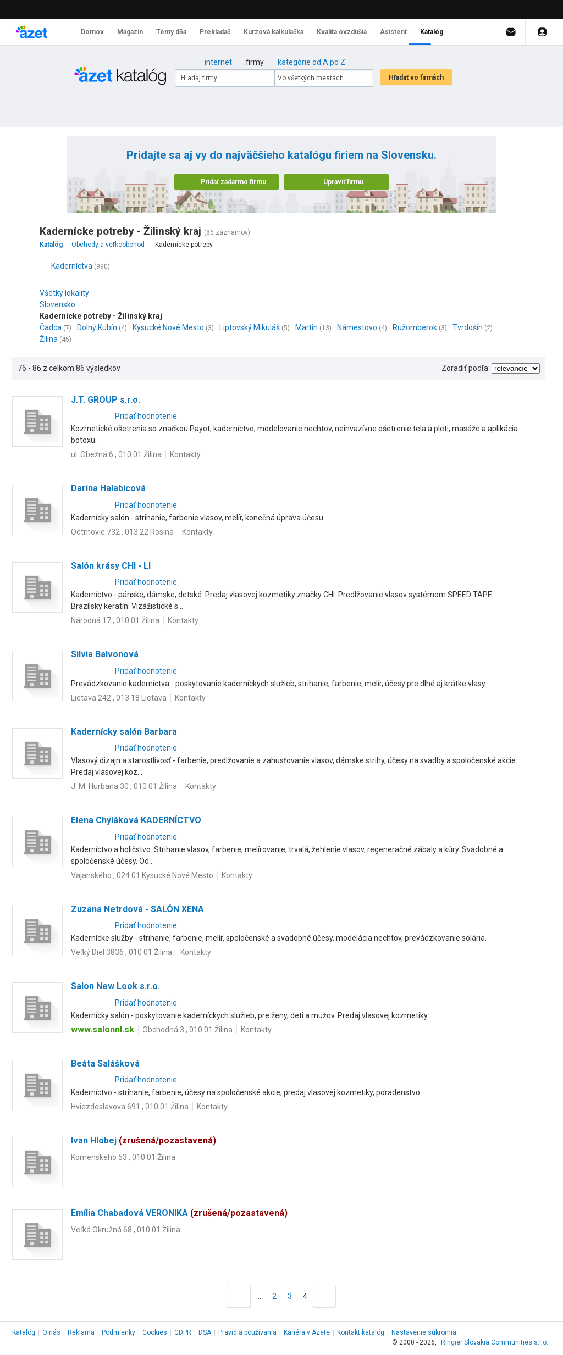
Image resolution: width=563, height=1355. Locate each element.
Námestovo (357, 327)
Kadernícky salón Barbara (124, 731)
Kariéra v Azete (307, 1332)
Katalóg (23, 1332)
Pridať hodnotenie (146, 416)
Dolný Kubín (97, 327)
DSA (204, 1332)
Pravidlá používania (247, 1332)
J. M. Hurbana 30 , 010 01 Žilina (124, 786)
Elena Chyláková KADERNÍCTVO (136, 820)
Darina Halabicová (108, 488)
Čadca (51, 327)
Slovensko (60, 304)
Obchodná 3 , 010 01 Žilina (187, 1029)
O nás (51, 1332)
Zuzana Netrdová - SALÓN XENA (137, 909)
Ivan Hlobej (143, 1140)
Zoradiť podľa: (465, 368)
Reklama (81, 1332)
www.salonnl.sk (102, 1029)
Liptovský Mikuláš (249, 327)
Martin (306, 327)
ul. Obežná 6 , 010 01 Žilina (116, 454)
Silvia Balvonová (105, 654)
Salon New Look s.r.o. (115, 986)
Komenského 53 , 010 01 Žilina (123, 1157)
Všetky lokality (64, 292)
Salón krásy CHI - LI (111, 565)
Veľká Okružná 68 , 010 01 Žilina (125, 1229)
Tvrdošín (467, 327)
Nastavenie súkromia (423, 1332)
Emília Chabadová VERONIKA (179, 1213)
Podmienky (118, 1332)
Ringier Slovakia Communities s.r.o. (494, 1342)
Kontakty (185, 454)
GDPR (182, 1332)
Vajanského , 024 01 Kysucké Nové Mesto (142, 875)
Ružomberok (415, 327)
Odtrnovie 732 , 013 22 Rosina (122, 531)
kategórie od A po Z (311, 62)
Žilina (49, 339)
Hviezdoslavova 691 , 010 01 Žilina (130, 1106)
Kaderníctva (71, 266)
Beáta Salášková (105, 1063)
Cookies (154, 1332)
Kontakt (360, 1332)
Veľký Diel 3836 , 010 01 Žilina (121, 952)
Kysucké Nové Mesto (168, 327)
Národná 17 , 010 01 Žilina (115, 620)
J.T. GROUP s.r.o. (105, 400)
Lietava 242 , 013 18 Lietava (119, 697)
